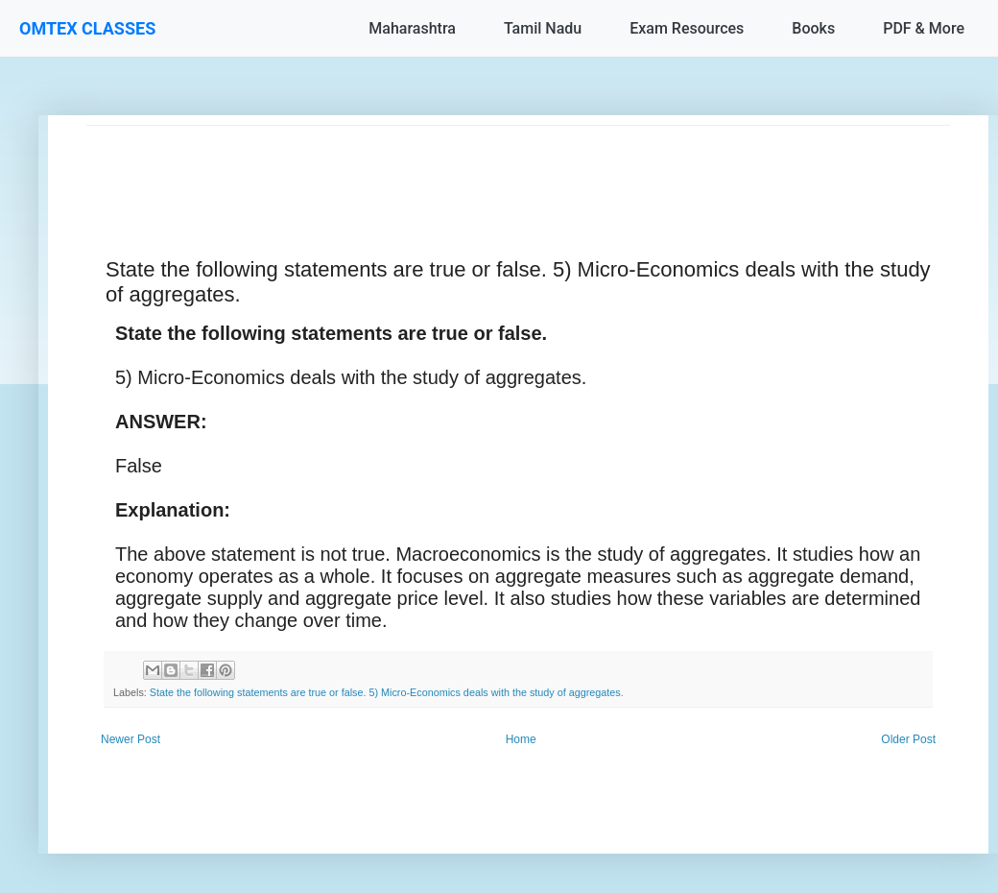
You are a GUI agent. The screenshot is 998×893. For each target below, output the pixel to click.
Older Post (908, 739)
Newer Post (130, 739)
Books (813, 28)
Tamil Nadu (543, 28)
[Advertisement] (518, 169)
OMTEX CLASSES (87, 28)
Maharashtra (412, 28)
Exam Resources (687, 28)
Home (521, 739)
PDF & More (923, 28)
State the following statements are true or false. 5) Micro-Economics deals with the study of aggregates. (387, 692)
